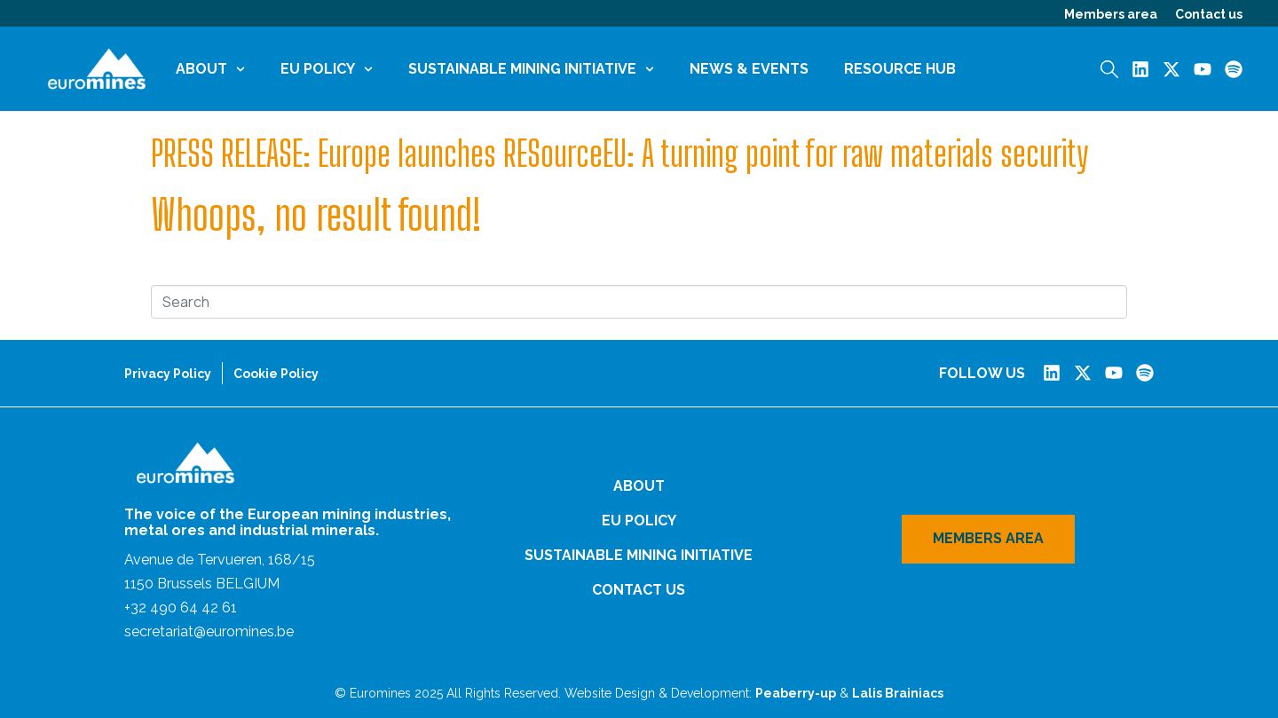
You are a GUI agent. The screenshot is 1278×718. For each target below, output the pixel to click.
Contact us (1208, 14)
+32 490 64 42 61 (180, 607)
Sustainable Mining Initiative (531, 68)
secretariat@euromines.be (209, 631)
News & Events (749, 68)
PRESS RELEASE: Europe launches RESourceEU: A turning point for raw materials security (620, 153)
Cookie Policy (276, 374)
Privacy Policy (167, 374)
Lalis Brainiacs (897, 693)
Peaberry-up (795, 693)
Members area (1110, 14)
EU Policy (326, 68)
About (210, 68)
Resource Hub (900, 68)
